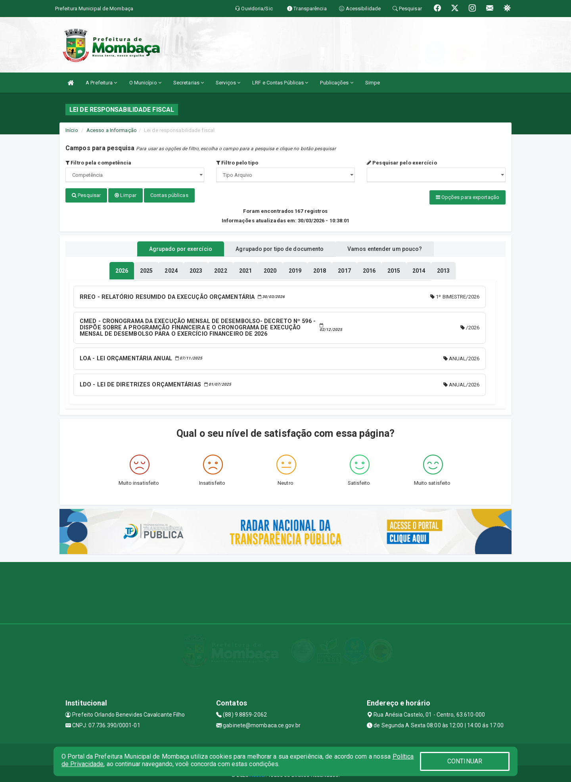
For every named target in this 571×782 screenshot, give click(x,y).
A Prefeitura (101, 83)
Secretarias (188, 83)
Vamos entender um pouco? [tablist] (394, 247)
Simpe (372, 83)
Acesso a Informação (111, 130)
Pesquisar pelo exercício (402, 163)
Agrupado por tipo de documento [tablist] (280, 247)
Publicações (336, 83)
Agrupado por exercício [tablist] (170, 247)
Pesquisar (86, 195)
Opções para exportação (467, 197)
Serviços (228, 83)
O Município (145, 83)
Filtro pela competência (98, 163)
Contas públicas (169, 195)
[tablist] (121, 268)
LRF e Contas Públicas (280, 83)
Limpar (125, 195)
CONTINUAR (464, 761)
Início (71, 130)
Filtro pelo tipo (237, 163)
